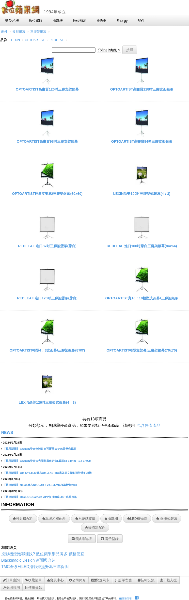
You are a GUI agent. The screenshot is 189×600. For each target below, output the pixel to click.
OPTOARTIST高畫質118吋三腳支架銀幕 (141, 89)
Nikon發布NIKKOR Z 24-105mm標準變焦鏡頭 (48, 484)
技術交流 (146, 580)
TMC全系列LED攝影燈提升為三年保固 (35, 567)
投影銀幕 (19, 31)
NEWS (7, 433)
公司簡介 (77, 580)
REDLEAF (56, 40)
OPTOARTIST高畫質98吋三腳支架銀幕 (47, 141)
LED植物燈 (137, 519)
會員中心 (55, 580)
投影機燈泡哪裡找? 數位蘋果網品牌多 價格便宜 (42, 554)
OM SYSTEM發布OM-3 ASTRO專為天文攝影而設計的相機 (56, 472)
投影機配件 (23, 519)
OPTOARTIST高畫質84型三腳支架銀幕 (142, 141)
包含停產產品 (148, 425)
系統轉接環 (85, 519)
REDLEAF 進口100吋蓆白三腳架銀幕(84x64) (142, 246)
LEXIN (15, 40)
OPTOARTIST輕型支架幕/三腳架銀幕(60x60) (47, 194)
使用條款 (33, 587)
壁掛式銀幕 (166, 519)
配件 (4, 31)
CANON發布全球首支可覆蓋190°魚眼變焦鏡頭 (48, 448)
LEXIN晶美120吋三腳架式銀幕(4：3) (47, 402)
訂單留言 (123, 580)
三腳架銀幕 (38, 31)
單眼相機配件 (54, 519)
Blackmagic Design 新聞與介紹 (28, 560)
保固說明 (11, 587)
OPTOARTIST (35, 40)
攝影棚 (111, 519)
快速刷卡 (100, 580)
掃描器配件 (95, 527)
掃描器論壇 (82, 539)
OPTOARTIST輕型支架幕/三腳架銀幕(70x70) (142, 350)
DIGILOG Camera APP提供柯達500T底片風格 (48, 496)
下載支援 (168, 580)
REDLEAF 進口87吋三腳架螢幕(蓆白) (47, 246)
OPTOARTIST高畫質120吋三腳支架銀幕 (47, 89)
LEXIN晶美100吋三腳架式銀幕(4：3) (141, 194)
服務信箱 (125, 598)
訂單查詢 (11, 580)
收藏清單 (33, 580)
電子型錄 (110, 539)
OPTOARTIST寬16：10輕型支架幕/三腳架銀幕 (141, 298)
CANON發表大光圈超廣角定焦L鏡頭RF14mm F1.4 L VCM (55, 460)
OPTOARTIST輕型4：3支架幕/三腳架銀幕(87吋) (47, 350)
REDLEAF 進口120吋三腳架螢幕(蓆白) (47, 298)
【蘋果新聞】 (11, 448)
